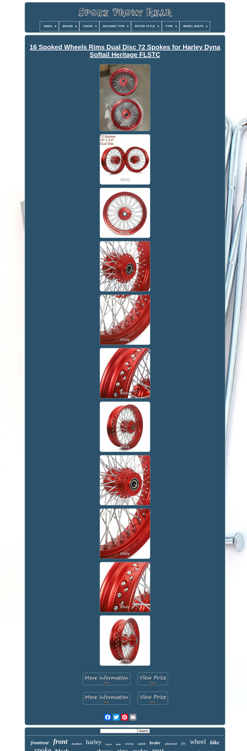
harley (94, 741)
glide (118, 744)
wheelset (171, 744)
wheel (198, 741)
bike (214, 742)
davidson (77, 743)
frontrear (40, 742)
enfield (141, 743)
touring (129, 743)
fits (183, 743)
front (60, 741)
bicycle (109, 744)
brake (155, 742)
